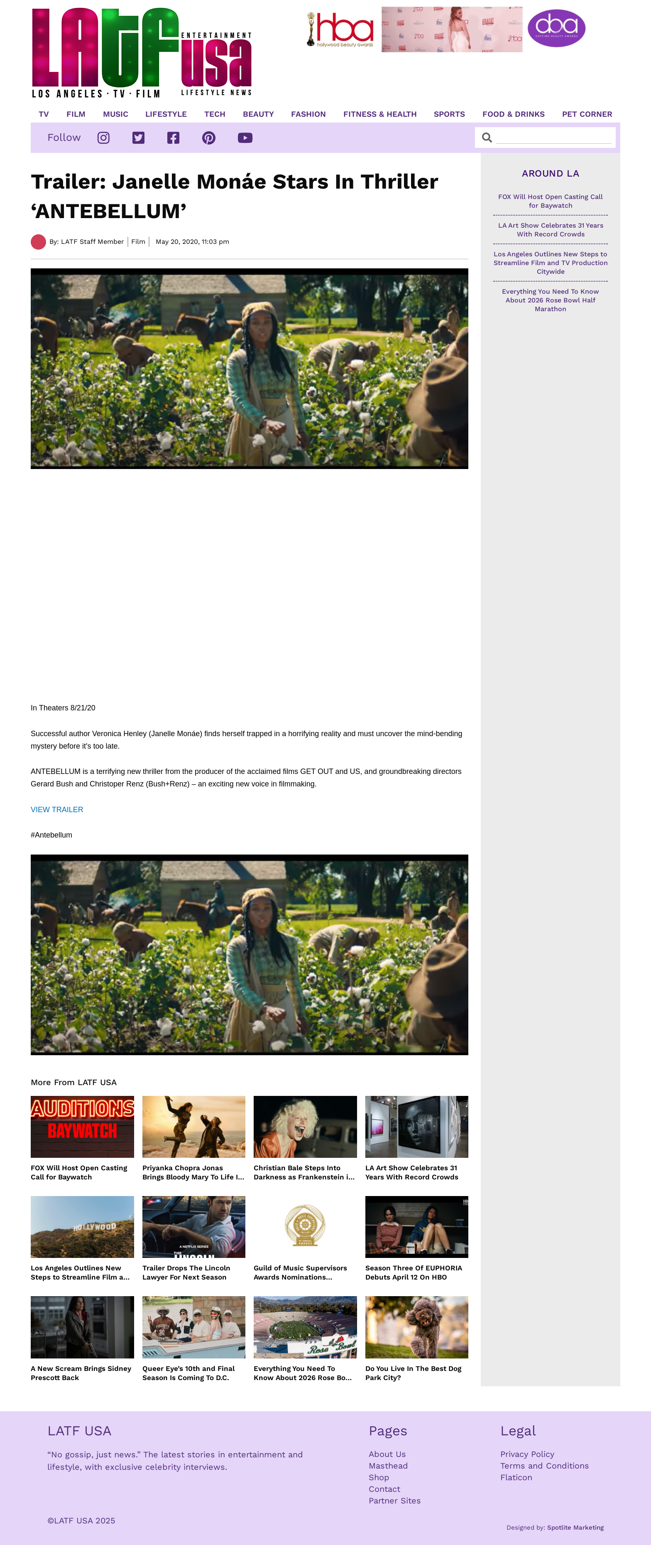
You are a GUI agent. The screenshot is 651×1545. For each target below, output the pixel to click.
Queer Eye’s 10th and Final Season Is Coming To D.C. (188, 1373)
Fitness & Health (380, 114)
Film (76, 114)
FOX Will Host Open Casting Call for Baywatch (79, 1172)
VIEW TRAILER (57, 810)
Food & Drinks (513, 114)
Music (115, 114)
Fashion (308, 114)
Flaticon (516, 1477)
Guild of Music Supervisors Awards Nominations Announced (300, 1273)
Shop (379, 1477)
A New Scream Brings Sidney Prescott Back (81, 1373)
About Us (387, 1454)
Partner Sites (395, 1501)
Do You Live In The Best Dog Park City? (413, 1373)
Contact (384, 1489)
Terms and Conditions (544, 1466)
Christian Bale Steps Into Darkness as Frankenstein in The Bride (303, 1172)
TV (44, 114)
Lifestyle (166, 114)
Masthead (388, 1466)
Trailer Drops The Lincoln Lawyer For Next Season (186, 1272)
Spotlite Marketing (575, 1527)
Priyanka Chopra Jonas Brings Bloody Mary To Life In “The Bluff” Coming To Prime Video (192, 1172)
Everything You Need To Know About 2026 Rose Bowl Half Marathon (304, 1373)
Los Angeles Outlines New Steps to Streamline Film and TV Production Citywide (81, 1273)
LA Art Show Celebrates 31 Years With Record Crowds (411, 1172)
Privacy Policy (527, 1454)
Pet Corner (587, 114)
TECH (214, 114)
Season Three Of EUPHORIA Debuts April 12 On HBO (413, 1272)
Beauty (258, 114)
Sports (449, 114)
